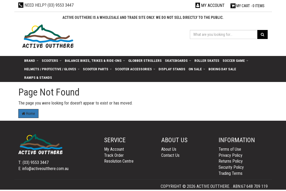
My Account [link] (114, 149)
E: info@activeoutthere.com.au (43, 168)
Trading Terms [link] (230, 173)
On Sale (197, 69)
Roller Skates (206, 60)
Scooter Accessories (135, 69)
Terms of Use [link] (230, 149)
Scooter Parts (97, 69)
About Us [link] (168, 149)
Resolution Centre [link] (119, 161)
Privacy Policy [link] (230, 155)
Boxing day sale (222, 69)
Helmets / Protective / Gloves (52, 69)
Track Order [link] (114, 155)
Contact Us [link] (170, 155)
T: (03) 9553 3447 (33, 162)
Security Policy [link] (231, 167)
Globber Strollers (145, 60)
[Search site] (262, 34)
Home (28, 113)
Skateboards (178, 60)
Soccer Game (235, 60)
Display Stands (172, 69)
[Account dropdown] (210, 5)
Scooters (52, 60)
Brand (31, 60)
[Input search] (224, 34)
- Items (247, 5)
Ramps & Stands (38, 77)
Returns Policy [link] (231, 161)
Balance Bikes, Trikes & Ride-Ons (95, 60)
